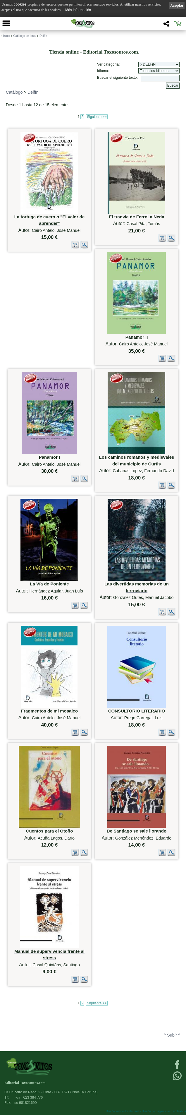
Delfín (43, 35)
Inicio (6, 35)
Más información (78, 10)
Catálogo (14, 92)
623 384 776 (29, 1097)
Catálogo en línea (24, 35)
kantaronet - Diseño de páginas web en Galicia (155, 1111)
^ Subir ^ (172, 1035)
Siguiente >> (96, 117)
